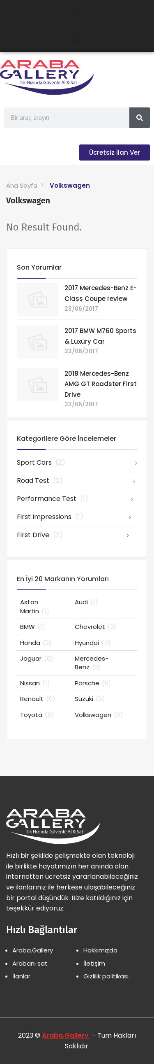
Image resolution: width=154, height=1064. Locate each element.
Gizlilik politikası (106, 976)
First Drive (40, 535)
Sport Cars (41, 462)
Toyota (37, 714)
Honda (36, 642)
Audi (86, 602)
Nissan (35, 683)
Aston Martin (34, 606)
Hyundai (93, 642)
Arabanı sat (30, 963)
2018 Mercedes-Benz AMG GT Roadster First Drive (100, 384)
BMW (32, 626)
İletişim (94, 963)
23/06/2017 (81, 309)
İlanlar (21, 976)
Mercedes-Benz (91, 662)
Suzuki (90, 698)
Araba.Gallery (32, 950)
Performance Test (52, 498)
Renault (37, 698)
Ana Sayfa (21, 185)
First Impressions (50, 517)
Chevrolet (96, 626)
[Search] (139, 117)
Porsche (93, 683)
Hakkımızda (100, 950)
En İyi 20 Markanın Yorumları (63, 579)
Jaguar (36, 658)
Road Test (40, 480)
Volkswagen (70, 185)
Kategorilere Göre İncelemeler (66, 438)
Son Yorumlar (39, 267)
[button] (77, 11)
